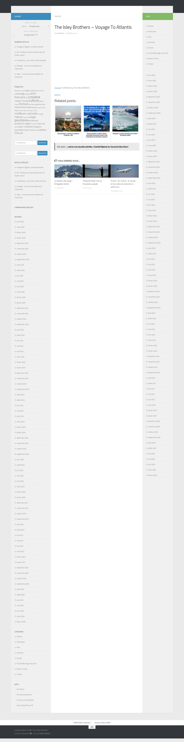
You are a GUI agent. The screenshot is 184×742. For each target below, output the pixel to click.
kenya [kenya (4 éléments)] (34, 111)
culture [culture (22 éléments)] (34, 104)
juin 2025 (20, 279)
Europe (19, 662)
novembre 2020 (22, 577)
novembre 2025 (22, 252)
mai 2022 (20, 479)
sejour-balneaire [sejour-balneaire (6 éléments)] (25, 130)
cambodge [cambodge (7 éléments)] (20, 97)
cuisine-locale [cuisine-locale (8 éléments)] (22, 104)
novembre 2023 (22, 382)
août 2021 (20, 528)
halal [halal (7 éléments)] (17, 110)
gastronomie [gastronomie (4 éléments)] (40, 108)
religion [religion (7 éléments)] (28, 127)
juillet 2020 (21, 598)
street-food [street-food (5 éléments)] (29, 133)
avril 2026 (20, 225)
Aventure (20, 656)
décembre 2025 (22, 247)
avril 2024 (20, 355)
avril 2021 (20, 550)
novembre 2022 (22, 447)
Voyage (57, 91)
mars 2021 (21, 555)
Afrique (19, 640)
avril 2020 (20, 614)
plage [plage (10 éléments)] (33, 120)
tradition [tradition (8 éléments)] (42, 133)
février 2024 (21, 366)
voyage (61, 37)
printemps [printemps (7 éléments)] (33, 124)
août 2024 (20, 333)
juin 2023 (20, 409)
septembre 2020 (23, 587)
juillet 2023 (21, 404)
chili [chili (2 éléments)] (27, 101)
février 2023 (21, 431)
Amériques (21, 645)
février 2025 (21, 301)
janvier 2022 (21, 501)
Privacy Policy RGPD (102, 726)
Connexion (20, 693)
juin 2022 (20, 474)
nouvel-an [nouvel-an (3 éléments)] (26, 121)
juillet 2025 (21, 274)
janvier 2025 (21, 306)
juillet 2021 (21, 533)
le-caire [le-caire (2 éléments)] (38, 111)
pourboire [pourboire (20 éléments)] (21, 124)
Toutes (57, 20)
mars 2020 (21, 620)
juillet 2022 (21, 468)
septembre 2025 (23, 263)
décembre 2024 (22, 312)
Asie (18, 651)
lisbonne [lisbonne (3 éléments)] (17, 114)
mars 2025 (21, 295)
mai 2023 (20, 414)
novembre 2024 (22, 317)
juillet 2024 (21, 339)
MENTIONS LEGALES (82, 726)
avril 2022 (20, 485)
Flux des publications (24, 698)
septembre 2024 (23, 328)
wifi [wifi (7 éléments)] (21, 136)
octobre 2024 (21, 322)
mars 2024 (21, 360)
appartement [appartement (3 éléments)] (35, 94)
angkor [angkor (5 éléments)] (28, 94)
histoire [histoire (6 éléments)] (23, 111)
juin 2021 (20, 539)
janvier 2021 (21, 566)
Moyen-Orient (22, 672)
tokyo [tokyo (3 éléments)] (36, 134)
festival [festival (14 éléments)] (23, 107)
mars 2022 (21, 490)
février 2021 (21, 560)
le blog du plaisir (31, 8)
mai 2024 (20, 349)
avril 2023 (20, 420)
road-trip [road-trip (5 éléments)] (41, 127)
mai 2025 (20, 285)
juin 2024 (20, 344)
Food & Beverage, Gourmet (27, 667)
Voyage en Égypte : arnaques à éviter (30, 50)
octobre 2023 (21, 387)
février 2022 (21, 495)
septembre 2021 (23, 523)
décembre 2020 (22, 571)
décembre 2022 (22, 441)
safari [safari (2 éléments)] (16, 130)
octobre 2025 (21, 258)
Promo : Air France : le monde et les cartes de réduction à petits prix (123, 187)
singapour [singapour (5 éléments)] (37, 130)
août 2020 (20, 593)
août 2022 (20, 463)
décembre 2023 (22, 377)
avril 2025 (20, 290)
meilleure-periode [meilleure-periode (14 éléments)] (26, 117)
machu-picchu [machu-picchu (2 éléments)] (33, 114)
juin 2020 (20, 604)
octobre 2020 (21, 582)
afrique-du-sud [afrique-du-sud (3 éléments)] (19, 94)
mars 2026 (21, 231)
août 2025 (20, 268)
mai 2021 (20, 544)
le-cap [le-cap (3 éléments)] (43, 111)
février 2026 (21, 236)
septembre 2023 (23, 393)
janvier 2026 (21, 241)
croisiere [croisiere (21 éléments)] (34, 100)
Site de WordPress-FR (25, 709)
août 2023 (20, 398)
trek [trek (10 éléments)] (17, 136)
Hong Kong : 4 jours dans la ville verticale (31, 64)
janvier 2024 (21, 371)
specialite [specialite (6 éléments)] (19, 133)
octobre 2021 (21, 517)
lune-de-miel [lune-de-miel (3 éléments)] (24, 114)
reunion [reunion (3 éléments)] (34, 127)
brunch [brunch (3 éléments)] (42, 94)
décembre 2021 (22, 506)
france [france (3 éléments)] (33, 108)
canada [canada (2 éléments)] (27, 97)
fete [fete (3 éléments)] (29, 108)
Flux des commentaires (25, 704)
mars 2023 (21, 425)
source (57, 98)
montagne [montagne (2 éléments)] (40, 117)
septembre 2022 (23, 458)
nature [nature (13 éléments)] (19, 120)
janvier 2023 (21, 436)
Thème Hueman (45, 737)
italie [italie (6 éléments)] (29, 111)
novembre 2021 (22, 512)
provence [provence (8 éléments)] (19, 127)
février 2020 (21, 625)
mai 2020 (20, 609)
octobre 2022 (21, 452)
